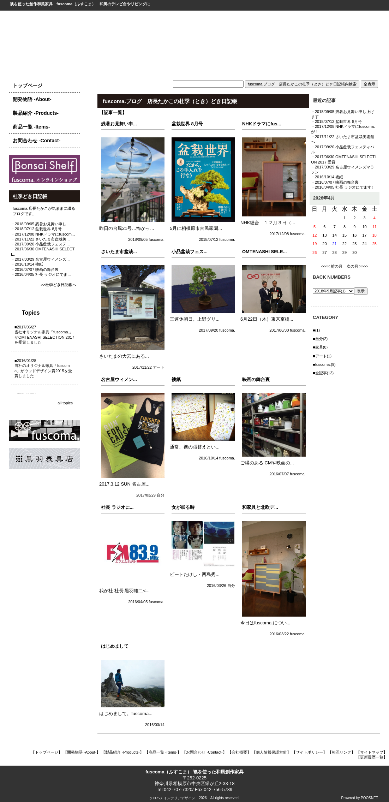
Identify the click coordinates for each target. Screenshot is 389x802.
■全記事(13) (323, 373)
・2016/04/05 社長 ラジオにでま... (41, 274)
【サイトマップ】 (371, 752)
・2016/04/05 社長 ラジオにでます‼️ (342, 187)
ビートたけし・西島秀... (195, 574)
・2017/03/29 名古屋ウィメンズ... (40, 259)
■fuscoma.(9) (324, 364)
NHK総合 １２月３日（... (267, 222)
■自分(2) (320, 339)
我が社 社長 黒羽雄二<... (124, 590)
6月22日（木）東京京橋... (266, 319)
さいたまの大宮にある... (124, 356)
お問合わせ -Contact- (36, 140)
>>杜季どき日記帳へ (58, 285)
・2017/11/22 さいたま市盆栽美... (40, 239)
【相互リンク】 (341, 752)
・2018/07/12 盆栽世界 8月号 (36, 229)
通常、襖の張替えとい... (195, 447)
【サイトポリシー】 (309, 752)
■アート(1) (322, 356)
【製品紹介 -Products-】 (122, 752)
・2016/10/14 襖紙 (27, 264)
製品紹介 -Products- (36, 113)
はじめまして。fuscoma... (125, 713)
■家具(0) (320, 347)
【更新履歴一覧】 (371, 757)
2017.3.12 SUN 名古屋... (124, 484)
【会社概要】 (239, 752)
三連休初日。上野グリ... (195, 319)
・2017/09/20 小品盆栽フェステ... (40, 244)
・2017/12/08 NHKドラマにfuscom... (43, 234)
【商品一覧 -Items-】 (163, 752)
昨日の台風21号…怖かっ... (126, 228)
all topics (65, 403)
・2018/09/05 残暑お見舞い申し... (40, 224)
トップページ (27, 85)
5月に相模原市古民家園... (196, 228)
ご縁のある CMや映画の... (267, 462)
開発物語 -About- (32, 99)
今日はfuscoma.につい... (265, 622)
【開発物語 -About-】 (81, 752)
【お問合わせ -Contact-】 (204, 752)
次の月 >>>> (358, 266)
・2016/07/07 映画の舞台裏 (35, 269)
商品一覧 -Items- (31, 127)
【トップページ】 (46, 752)
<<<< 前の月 (332, 266)
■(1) (316, 330)
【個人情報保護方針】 (271, 752)
